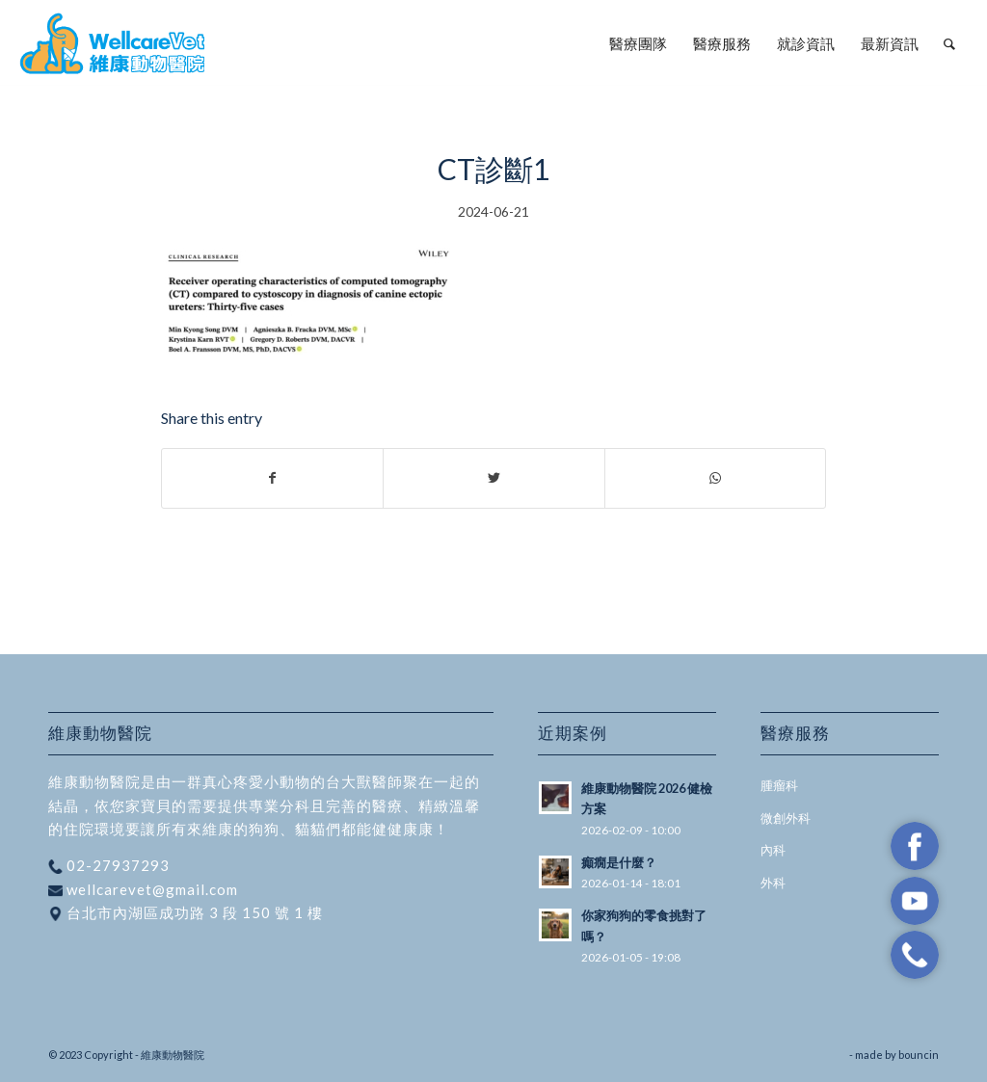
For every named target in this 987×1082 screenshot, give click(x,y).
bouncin (918, 1054)
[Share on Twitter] (493, 478)
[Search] (949, 43)
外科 (773, 882)
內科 (773, 850)
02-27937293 (116, 865)
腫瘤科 (779, 785)
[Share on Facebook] (272, 478)
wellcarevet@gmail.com (150, 889)
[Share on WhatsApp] (715, 478)
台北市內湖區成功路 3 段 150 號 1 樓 (193, 912)
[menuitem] (638, 43)
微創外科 (785, 818)
